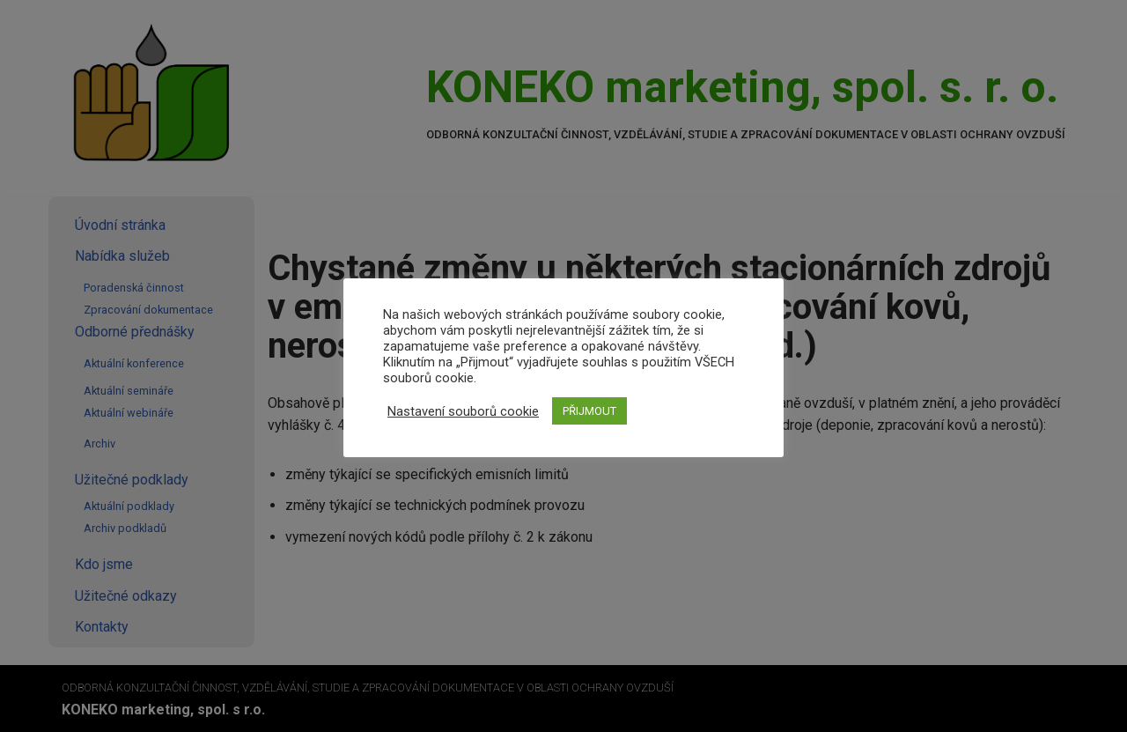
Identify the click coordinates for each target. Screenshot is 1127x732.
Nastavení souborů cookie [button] (463, 411)
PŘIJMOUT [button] (589, 411)
